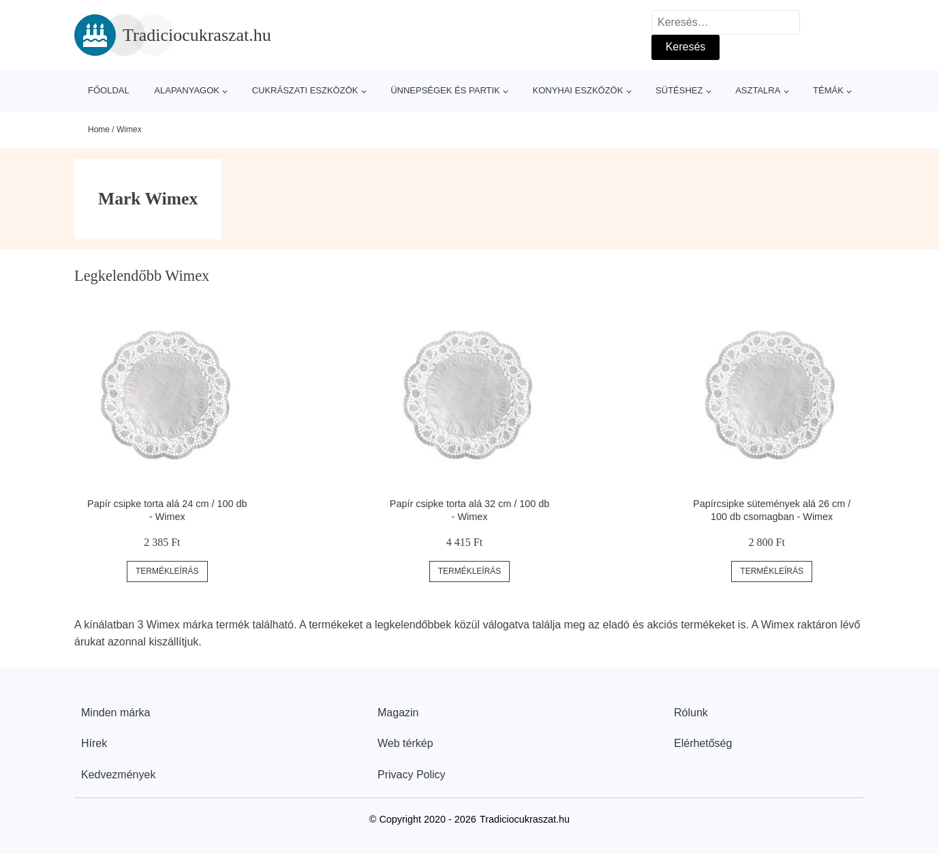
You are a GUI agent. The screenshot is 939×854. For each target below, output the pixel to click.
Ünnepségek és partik (445, 90)
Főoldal (108, 90)
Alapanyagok (186, 90)
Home (99, 129)
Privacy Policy (412, 774)
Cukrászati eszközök (305, 90)
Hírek (94, 743)
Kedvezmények (118, 774)
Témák (828, 90)
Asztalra (757, 90)
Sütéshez (679, 90)
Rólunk (691, 712)
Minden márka (115, 712)
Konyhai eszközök (577, 90)
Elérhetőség (703, 743)
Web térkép (405, 743)
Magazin (398, 712)
